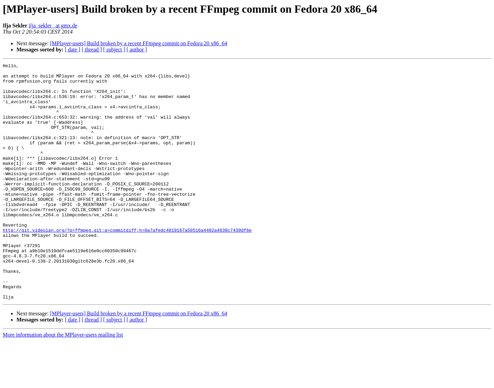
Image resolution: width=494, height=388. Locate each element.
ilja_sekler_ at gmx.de (53, 25)
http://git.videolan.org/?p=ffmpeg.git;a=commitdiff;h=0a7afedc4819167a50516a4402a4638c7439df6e (127, 264)
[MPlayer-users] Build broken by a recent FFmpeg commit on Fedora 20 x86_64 (138, 43)
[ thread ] (92, 49)
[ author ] (137, 49)
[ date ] (72, 49)
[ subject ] (114, 49)
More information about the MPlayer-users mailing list (63, 382)
